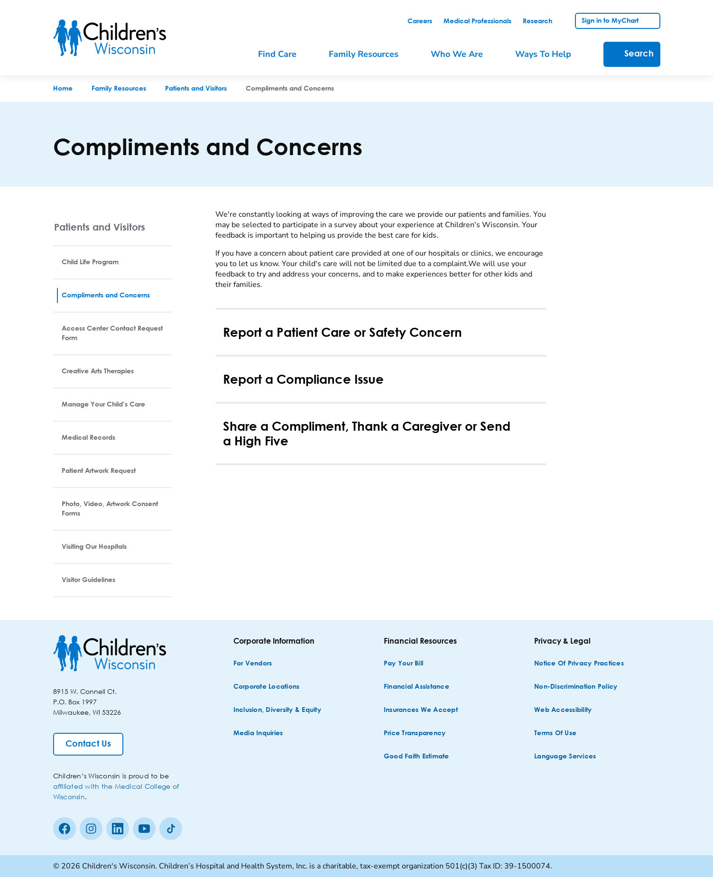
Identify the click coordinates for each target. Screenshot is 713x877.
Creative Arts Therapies (98, 371)
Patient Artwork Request (99, 471)
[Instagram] (91, 828)
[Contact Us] (88, 744)
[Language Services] (565, 757)
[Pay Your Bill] (403, 664)
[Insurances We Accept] (421, 710)
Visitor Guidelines (88, 580)
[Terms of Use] (555, 734)
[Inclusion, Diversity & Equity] (277, 710)
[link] (419, 21)
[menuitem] (284, 54)
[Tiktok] (170, 828)
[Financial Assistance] (416, 687)
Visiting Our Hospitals (94, 547)
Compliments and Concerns (106, 295)
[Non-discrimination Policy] (575, 687)
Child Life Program (90, 262)
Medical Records (88, 437)
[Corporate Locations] (266, 687)
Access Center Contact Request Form (112, 333)
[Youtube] (144, 828)
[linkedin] (117, 828)
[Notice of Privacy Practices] (579, 664)
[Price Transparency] (415, 734)
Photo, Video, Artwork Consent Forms (110, 509)
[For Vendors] (252, 664)
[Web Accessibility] (563, 710)
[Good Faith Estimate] (416, 757)
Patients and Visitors (99, 227)
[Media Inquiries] (258, 734)
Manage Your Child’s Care (103, 404)
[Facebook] (64, 828)
